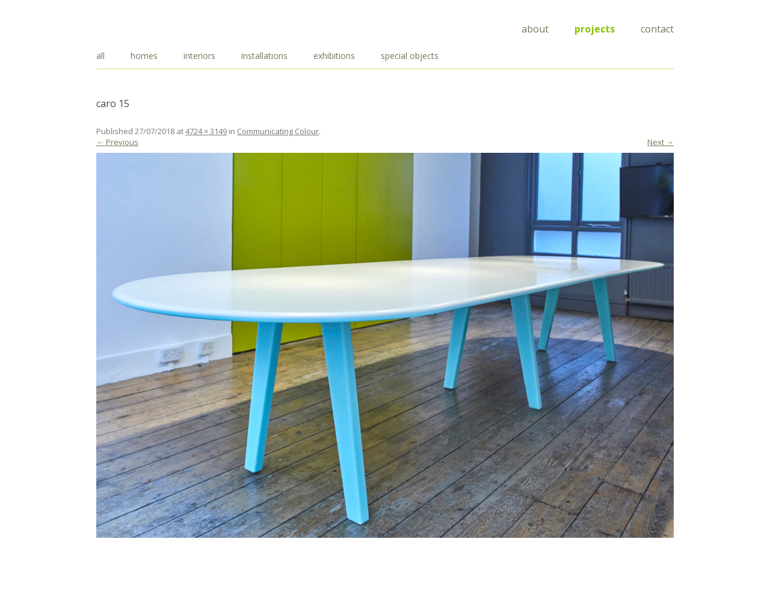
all (100, 55)
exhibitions (334, 55)
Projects (594, 28)
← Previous (117, 142)
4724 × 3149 (206, 131)
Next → (660, 142)
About (535, 28)
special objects (410, 55)
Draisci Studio (156, 27)
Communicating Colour (278, 131)
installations (264, 55)
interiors (199, 55)
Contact (657, 28)
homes (144, 55)
